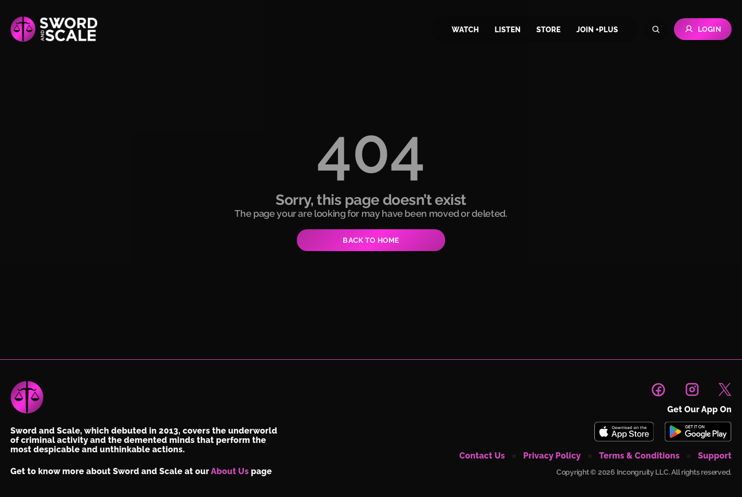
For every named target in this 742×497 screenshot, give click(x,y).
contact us (482, 456)
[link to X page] (725, 389)
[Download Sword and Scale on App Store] (624, 431)
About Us (230, 471)
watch (465, 29)
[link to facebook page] (658, 389)
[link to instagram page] (692, 389)
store (549, 29)
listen (507, 29)
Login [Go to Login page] (702, 29)
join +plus (597, 29)
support (715, 456)
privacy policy (552, 456)
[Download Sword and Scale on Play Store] (698, 431)
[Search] (656, 29)
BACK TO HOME (371, 240)
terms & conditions (639, 456)
